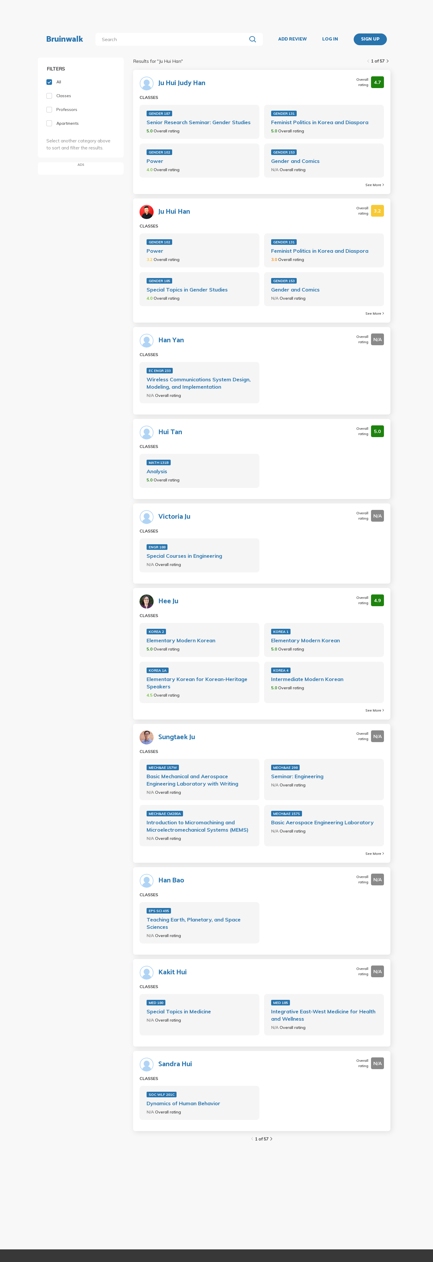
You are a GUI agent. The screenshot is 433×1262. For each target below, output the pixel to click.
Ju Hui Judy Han (181, 83)
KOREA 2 (156, 631)
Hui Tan (170, 432)
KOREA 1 (280, 631)
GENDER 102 (159, 152)
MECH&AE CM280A (165, 813)
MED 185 (280, 1002)
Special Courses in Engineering (184, 555)
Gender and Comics (295, 161)
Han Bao (171, 880)
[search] (172, 39)
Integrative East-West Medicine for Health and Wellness (323, 1015)
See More (374, 185)
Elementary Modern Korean (181, 640)
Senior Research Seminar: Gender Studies (199, 122)
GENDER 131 (284, 113)
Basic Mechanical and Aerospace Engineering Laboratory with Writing (192, 780)
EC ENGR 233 (160, 370)
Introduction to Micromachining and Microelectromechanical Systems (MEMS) (198, 826)
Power (155, 161)
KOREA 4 (280, 670)
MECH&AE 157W (163, 767)
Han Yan (171, 340)
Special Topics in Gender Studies (187, 289)
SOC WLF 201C (161, 1094)
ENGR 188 (157, 547)
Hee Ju (168, 601)
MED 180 (156, 1002)
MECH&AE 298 (285, 767)
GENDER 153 (284, 152)
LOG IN (330, 39)
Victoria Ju (174, 517)
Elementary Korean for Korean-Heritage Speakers (197, 683)
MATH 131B (159, 462)
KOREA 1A (158, 670)
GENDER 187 (159, 113)
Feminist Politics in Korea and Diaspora (319, 122)
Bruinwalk (64, 39)
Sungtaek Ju (176, 737)
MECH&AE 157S (286, 813)
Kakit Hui (172, 972)
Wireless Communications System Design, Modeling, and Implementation (199, 383)
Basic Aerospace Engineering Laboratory (322, 822)
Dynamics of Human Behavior (183, 1103)
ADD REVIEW (292, 39)
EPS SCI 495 (159, 911)
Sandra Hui (175, 1064)
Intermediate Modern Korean (307, 679)
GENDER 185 (159, 281)
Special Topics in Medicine (179, 1011)
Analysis (157, 471)
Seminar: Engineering (297, 776)
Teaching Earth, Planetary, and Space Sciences (194, 923)
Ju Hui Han (174, 212)
